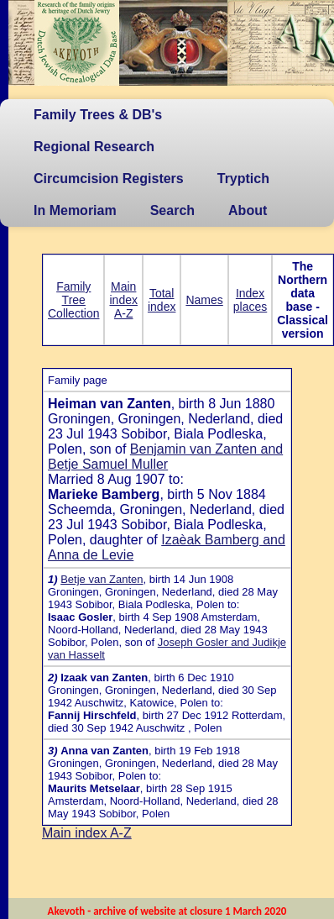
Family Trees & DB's (98, 115)
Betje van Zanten (101, 579)
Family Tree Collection (73, 300)
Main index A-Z (123, 300)
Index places (250, 299)
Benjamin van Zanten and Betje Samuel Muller (165, 456)
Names (203, 300)
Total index (161, 299)
